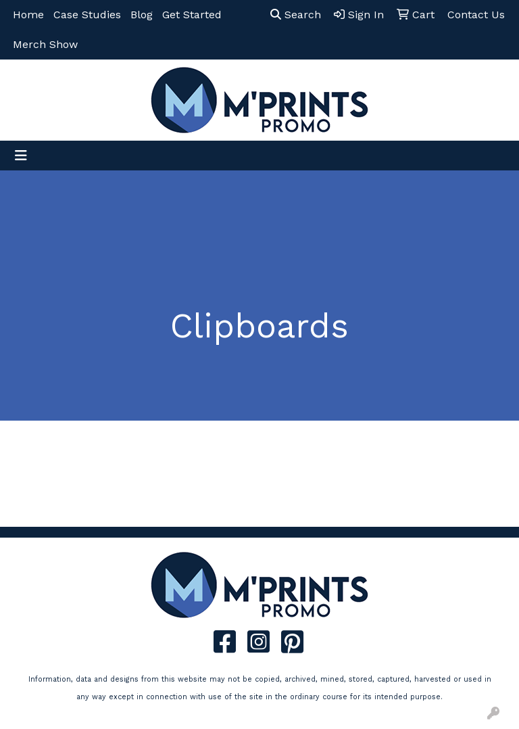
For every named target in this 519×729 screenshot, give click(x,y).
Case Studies (87, 14)
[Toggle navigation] (21, 155)
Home (28, 14)
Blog (141, 14)
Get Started (192, 14)
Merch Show (45, 44)
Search (295, 14)
